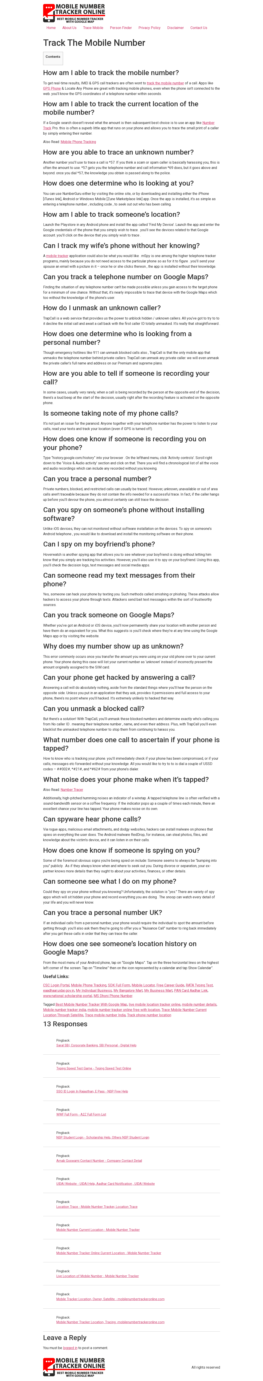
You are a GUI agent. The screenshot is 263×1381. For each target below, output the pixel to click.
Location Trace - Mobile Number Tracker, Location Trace (97, 1207)
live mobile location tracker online (154, 1004)
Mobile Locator (143, 985)
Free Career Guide (170, 985)
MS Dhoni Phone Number (113, 996)
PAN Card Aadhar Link (191, 990)
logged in (70, 1348)
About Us (69, 28)
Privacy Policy (149, 28)
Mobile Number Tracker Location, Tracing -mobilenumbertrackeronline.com (110, 1322)
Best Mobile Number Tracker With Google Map (91, 1004)
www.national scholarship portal (67, 996)
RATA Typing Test (199, 985)
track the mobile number (165, 83)
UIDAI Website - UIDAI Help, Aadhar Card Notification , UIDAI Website (105, 1184)
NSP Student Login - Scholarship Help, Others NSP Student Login (102, 1137)
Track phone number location (149, 1015)
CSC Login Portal (56, 985)
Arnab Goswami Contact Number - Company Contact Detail (99, 1161)
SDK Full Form (119, 985)
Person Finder (121, 28)
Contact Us (198, 28)
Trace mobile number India (105, 1015)
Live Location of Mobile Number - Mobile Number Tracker (97, 1276)
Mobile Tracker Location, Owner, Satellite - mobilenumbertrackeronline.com (110, 1299)
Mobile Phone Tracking (78, 142)
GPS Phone (52, 88)
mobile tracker (57, 256)
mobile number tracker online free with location (124, 1010)
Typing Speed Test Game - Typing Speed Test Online (93, 1068)
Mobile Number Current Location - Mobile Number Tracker (98, 1230)
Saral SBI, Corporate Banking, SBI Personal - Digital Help (96, 1045)
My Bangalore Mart (128, 990)
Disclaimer (175, 28)
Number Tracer (72, 790)
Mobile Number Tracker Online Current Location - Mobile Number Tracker (108, 1253)
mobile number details (199, 1004)
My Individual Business (94, 990)
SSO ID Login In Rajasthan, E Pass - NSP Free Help (92, 1091)
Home (51, 28)
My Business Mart (158, 990)
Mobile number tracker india (64, 1010)
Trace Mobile (93, 28)
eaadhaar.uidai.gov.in (58, 990)
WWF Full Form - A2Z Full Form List (81, 1114)
